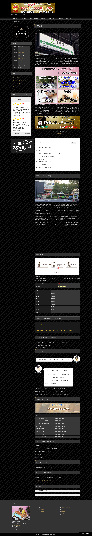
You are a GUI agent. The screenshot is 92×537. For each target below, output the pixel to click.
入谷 (38, 480)
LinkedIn (63, 511)
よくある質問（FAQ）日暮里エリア (50, 156)
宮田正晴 (20, 60)
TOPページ (15, 18)
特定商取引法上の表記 (65, 507)
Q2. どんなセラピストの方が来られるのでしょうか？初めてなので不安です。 (54, 344)
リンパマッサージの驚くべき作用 (19, 80)
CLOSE (73, 142)
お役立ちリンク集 (16, 83)
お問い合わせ (23, 18)
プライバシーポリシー (65, 509)
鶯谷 (41, 480)
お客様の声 (15, 86)
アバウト (42, 511)
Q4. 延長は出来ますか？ (41, 347)
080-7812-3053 (21, 52)
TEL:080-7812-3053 (77, 1)
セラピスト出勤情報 (34, 18)
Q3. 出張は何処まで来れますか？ (43, 346)
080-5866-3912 (57, 134)
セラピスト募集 (16, 77)
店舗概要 (42, 509)
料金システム (52, 18)
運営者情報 (43, 507)
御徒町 (43, 480)
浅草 (50, 480)
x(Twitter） (63, 515)
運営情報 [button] (38, 495)
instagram (63, 513)
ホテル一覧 (43, 18)
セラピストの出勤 (46, 164)
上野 (47, 480)
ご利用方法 (60, 18)
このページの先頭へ (86, 533)
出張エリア (68, 18)
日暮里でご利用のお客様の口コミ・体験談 (52, 153)
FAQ (14, 89)
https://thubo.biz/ (21, 58)
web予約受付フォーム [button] (41, 491)
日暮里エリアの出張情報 (48, 147)
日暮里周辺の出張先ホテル (48, 161)
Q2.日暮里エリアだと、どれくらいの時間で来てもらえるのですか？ (52, 343)
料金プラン (44, 150)
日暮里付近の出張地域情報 (48, 167)
